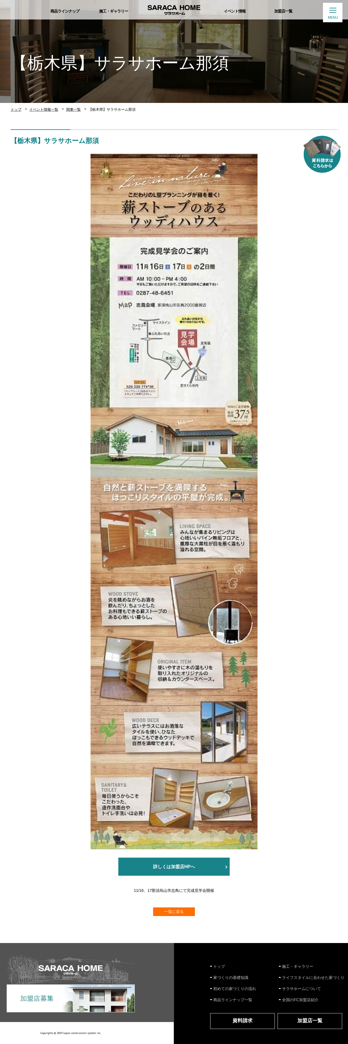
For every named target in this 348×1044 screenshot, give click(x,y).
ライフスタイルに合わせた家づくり (313, 977)
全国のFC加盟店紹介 (300, 1000)
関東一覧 (73, 109)
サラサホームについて (301, 988)
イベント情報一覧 (43, 109)
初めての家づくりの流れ (234, 988)
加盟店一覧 (309, 1020)
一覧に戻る (174, 911)
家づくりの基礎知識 (230, 977)
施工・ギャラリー (297, 966)
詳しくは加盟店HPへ (174, 866)
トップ (16, 109)
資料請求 (242, 1020)
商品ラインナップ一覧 (232, 1000)
